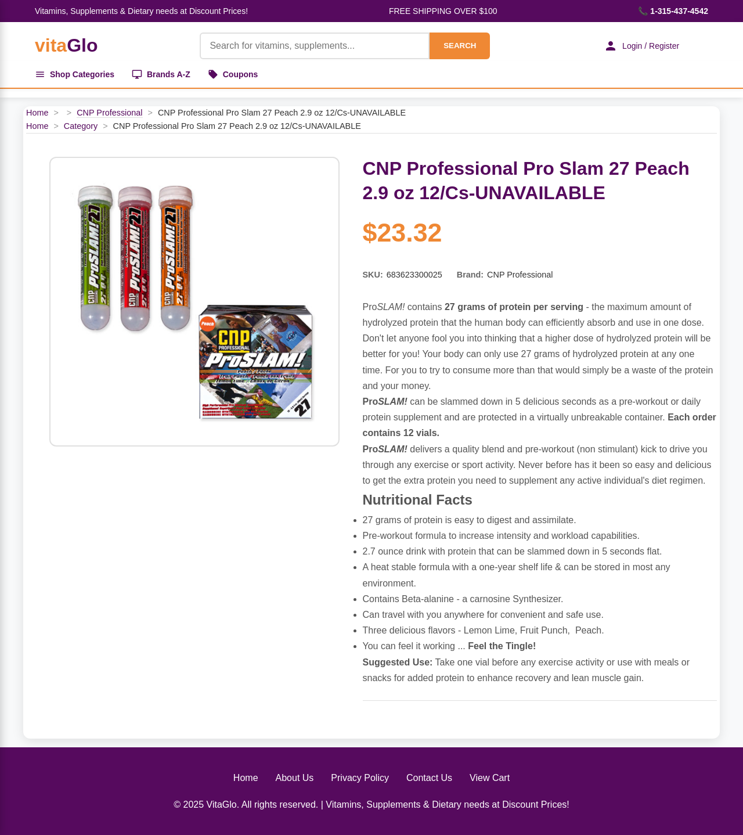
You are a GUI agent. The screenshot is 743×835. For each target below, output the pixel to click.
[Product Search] (315, 46)
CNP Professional (109, 112)
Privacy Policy (360, 778)
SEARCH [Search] (459, 45)
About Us (295, 778)
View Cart (490, 778)
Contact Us (429, 778)
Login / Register (641, 46)
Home (37, 112)
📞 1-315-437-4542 (673, 11)
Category (81, 126)
